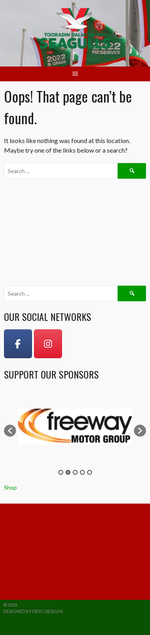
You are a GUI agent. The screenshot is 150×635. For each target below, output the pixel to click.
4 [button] (82, 472)
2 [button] (68, 472)
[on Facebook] (18, 343)
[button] (10, 431)
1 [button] (60, 472)
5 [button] (89, 472)
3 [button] (75, 472)
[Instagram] (48, 343)
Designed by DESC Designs (33, 611)
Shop (10, 487)
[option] (75, 427)
